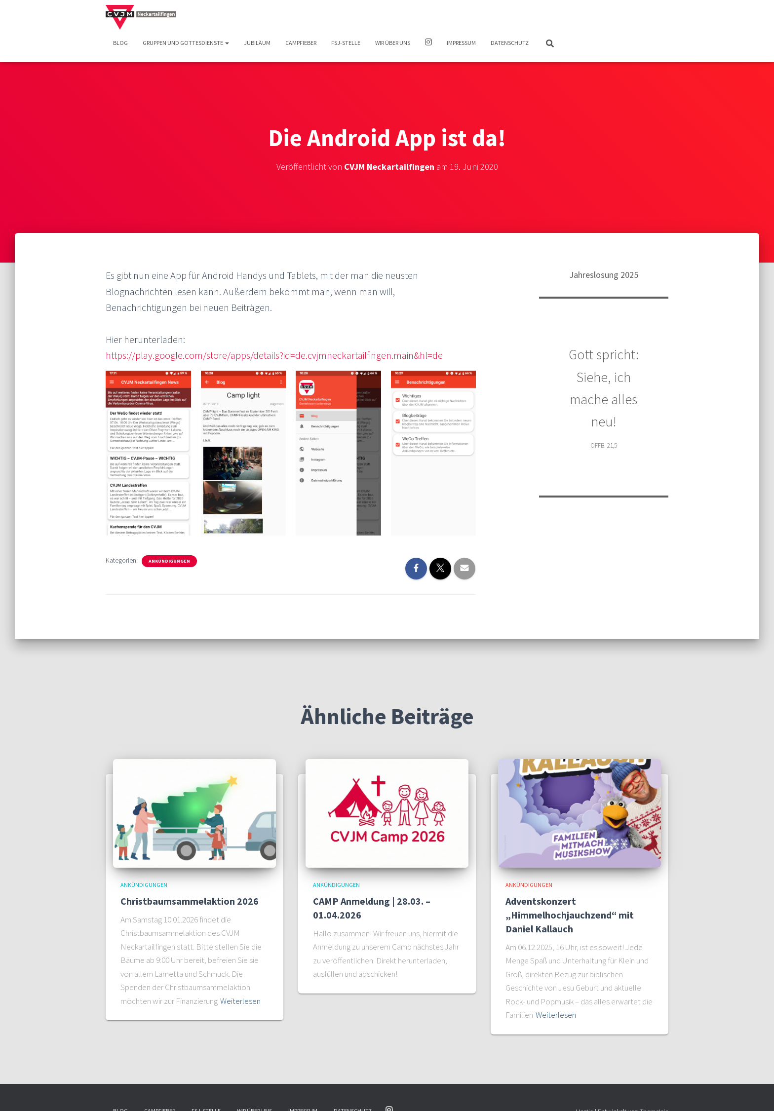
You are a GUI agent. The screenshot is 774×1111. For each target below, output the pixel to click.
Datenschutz (510, 42)
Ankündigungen (169, 561)
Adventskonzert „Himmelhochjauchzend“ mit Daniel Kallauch (569, 915)
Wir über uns (392, 42)
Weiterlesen (240, 1001)
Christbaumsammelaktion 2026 (189, 901)
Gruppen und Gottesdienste (186, 42)
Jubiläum (257, 42)
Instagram (428, 43)
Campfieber (300, 42)
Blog (120, 42)
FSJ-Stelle (345, 42)
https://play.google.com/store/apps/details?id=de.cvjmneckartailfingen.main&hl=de (274, 355)
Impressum (461, 42)
